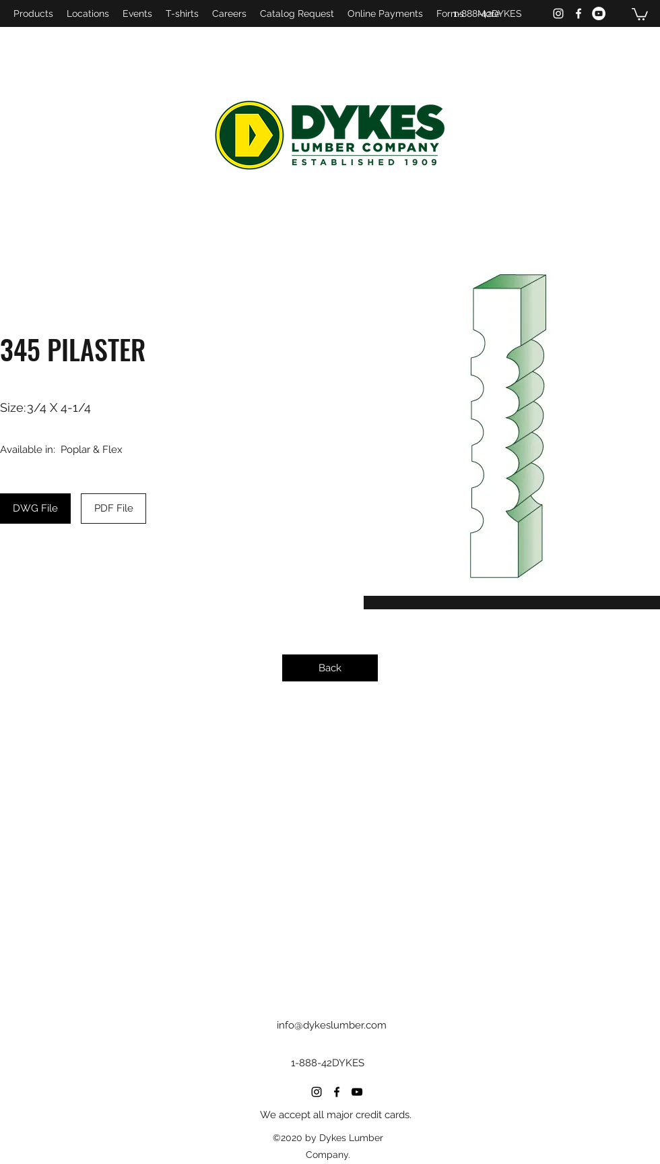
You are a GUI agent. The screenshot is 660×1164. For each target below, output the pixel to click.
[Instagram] (558, 13)
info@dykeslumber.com (332, 1025)
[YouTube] (598, 13)
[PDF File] (113, 508)
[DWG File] (35, 508)
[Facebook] (578, 13)
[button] (640, 13)
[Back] (330, 667)
